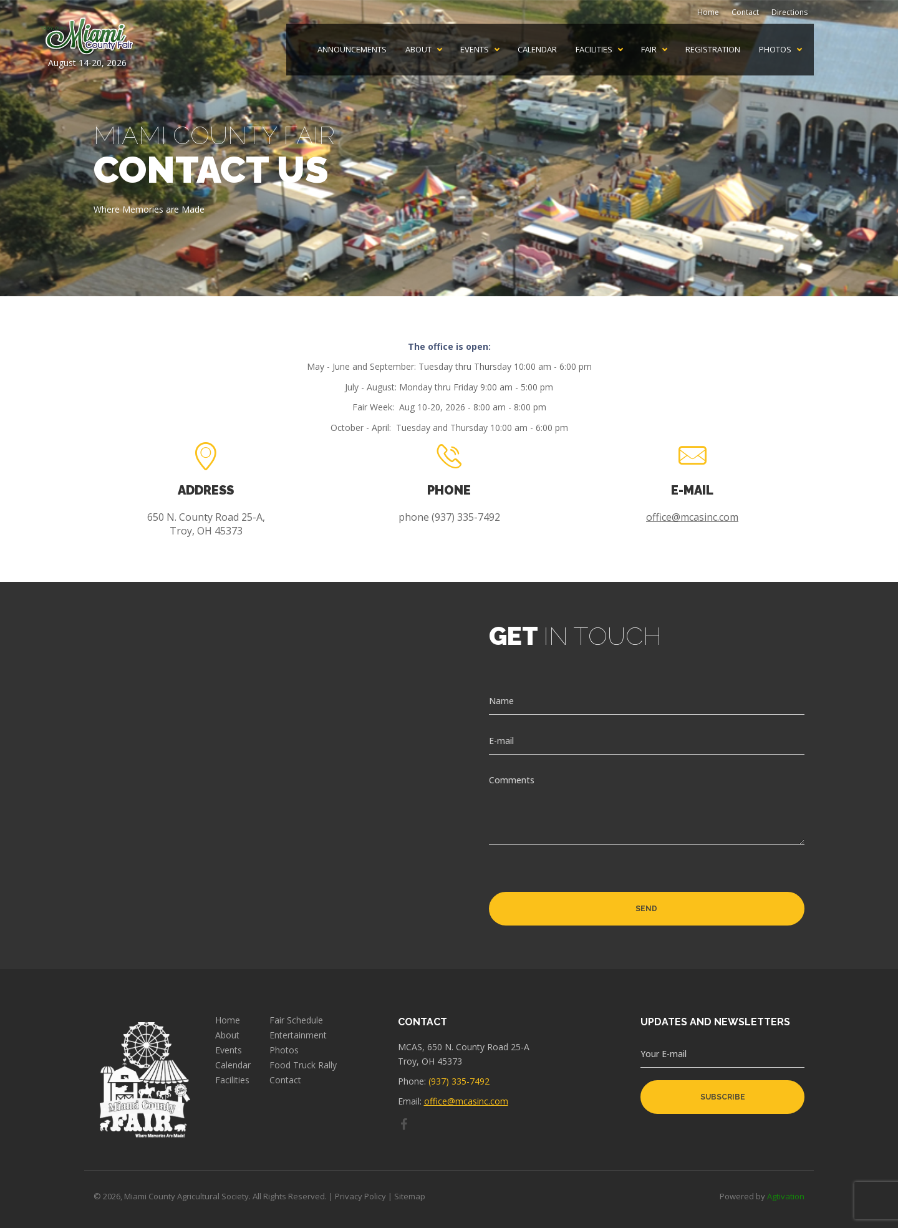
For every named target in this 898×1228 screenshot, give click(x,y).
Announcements (352, 50)
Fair (649, 50)
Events (474, 50)
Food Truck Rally (303, 1065)
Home (708, 12)
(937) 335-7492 (459, 1081)
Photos (775, 50)
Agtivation (785, 1196)
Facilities (594, 50)
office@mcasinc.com (692, 517)
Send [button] (646, 908)
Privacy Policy (360, 1196)
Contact (745, 12)
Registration (712, 50)
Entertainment (298, 1035)
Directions (789, 12)
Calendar (537, 50)
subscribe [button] (722, 1097)
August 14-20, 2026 (87, 43)
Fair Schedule (296, 1020)
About (418, 50)
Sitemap (409, 1196)
